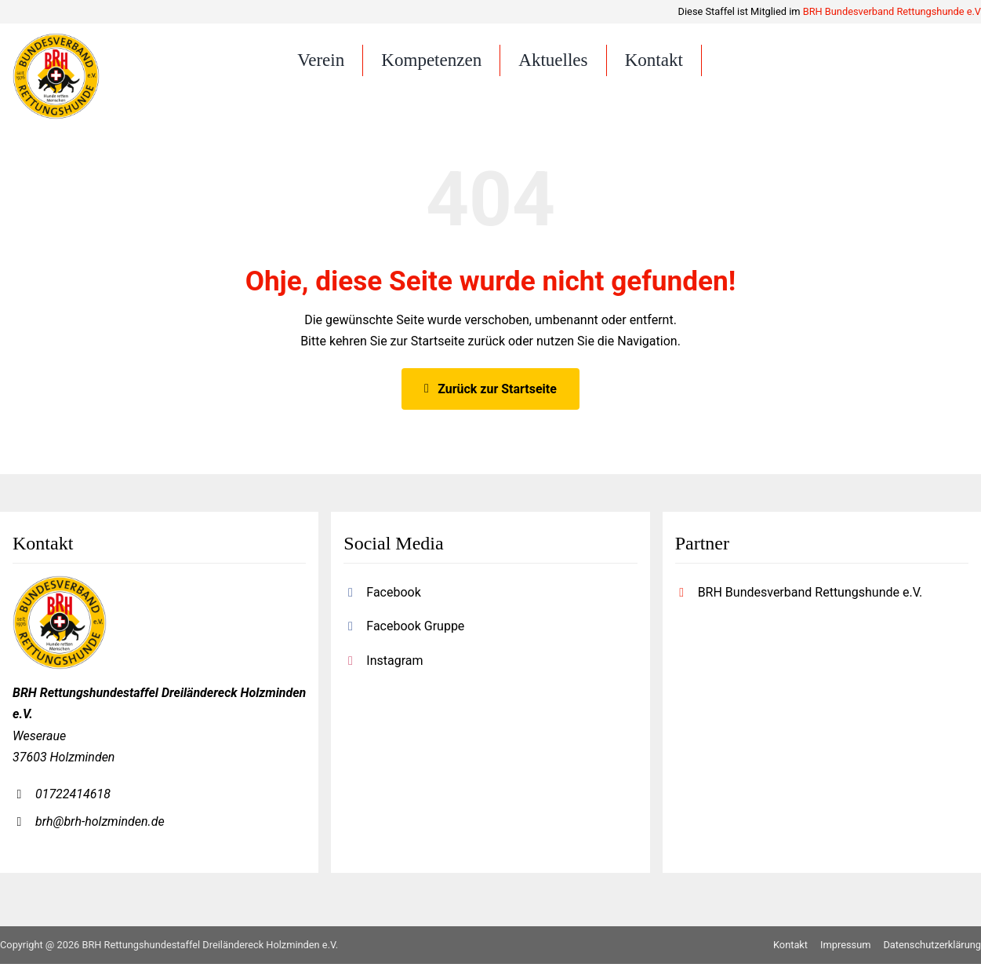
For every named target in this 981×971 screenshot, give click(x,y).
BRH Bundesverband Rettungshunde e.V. (810, 600)
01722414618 (73, 801)
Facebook (393, 600)
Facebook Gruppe (415, 633)
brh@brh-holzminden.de (100, 829)
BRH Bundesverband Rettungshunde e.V (892, 11)
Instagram (394, 667)
